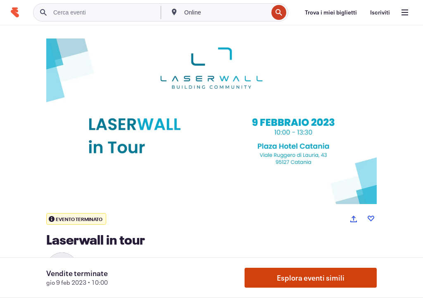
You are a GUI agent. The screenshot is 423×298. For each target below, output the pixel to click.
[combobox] (225, 12)
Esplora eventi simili (311, 278)
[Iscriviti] (380, 12)
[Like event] (371, 218)
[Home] (15, 12)
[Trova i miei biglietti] (331, 12)
